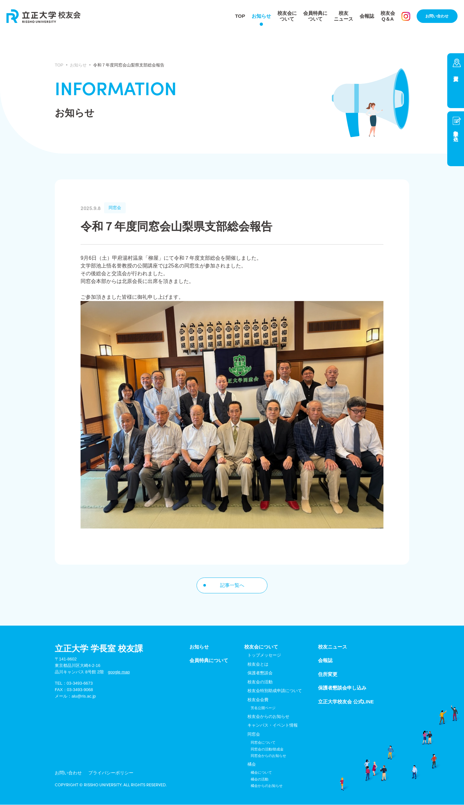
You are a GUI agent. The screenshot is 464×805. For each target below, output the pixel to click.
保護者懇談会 (260, 673)
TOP (234, 16)
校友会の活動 (260, 682)
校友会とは (257, 664)
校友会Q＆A (389, 16)
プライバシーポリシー (100, 774)
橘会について (261, 773)
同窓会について (263, 743)
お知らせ (257, 16)
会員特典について (313, 16)
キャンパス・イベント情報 (272, 725)
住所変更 (455, 80)
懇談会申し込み (456, 132)
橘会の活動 (259, 779)
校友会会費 (257, 700)
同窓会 (253, 734)
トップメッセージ (264, 655)
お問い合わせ (438, 16)
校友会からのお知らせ (268, 716)
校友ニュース (343, 16)
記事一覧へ (232, 585)
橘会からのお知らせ (267, 786)
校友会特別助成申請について (274, 691)
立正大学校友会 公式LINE (346, 702)
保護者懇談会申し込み (342, 688)
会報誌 (367, 16)
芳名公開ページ (263, 708)
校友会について (284, 16)
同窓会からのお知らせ (268, 756)
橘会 (251, 764)
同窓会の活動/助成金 (267, 749)
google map (119, 672)
